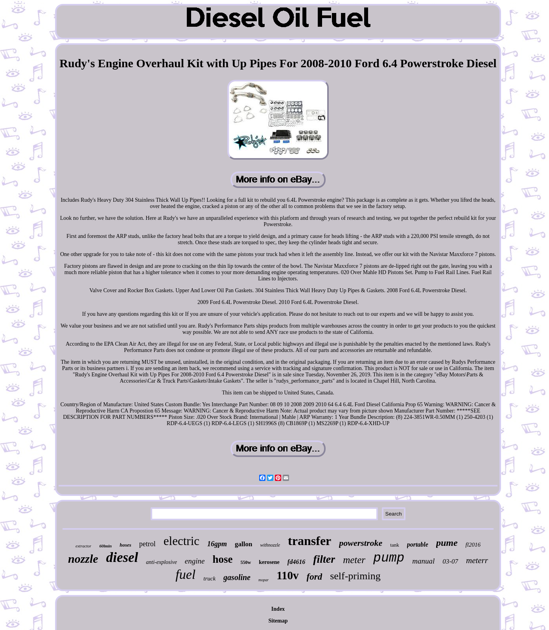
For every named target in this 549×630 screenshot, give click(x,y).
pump (388, 558)
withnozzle (270, 545)
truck (209, 578)
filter (324, 559)
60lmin (105, 545)
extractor (83, 545)
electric (181, 541)
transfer (309, 541)
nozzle (83, 558)
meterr (477, 560)
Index (278, 609)
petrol (147, 544)
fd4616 (296, 561)
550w (246, 562)
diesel (122, 557)
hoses (125, 545)
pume (447, 543)
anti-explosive (161, 562)
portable (417, 544)
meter (354, 559)
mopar (263, 580)
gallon (243, 544)
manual (423, 561)
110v (287, 575)
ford (314, 577)
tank (394, 545)
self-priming (355, 576)
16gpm (217, 544)
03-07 (450, 561)
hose (223, 559)
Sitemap (277, 621)
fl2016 (473, 545)
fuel (185, 574)
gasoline (237, 577)
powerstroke (360, 543)
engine (195, 561)
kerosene (269, 562)
